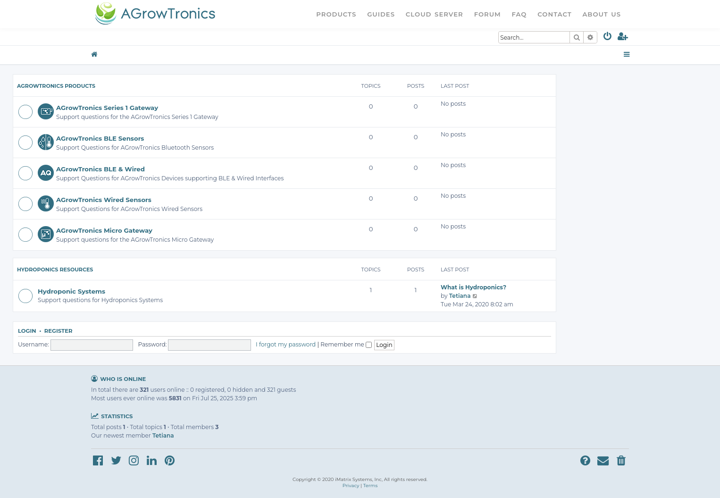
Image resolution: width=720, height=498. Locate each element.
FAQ (519, 14)
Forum (487, 14)
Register (58, 331)
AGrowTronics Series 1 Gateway (107, 107)
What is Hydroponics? (473, 287)
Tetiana (460, 295)
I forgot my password (286, 344)
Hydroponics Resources (55, 269)
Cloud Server (434, 14)
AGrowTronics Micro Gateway (104, 230)
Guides (381, 14)
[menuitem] (608, 38)
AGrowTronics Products (56, 86)
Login (27, 331)
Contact (554, 14)
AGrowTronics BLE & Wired (100, 169)
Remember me (346, 344)
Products (336, 14)
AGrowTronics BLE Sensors (100, 138)
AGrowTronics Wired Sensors (103, 199)
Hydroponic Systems (71, 291)
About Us (601, 14)
